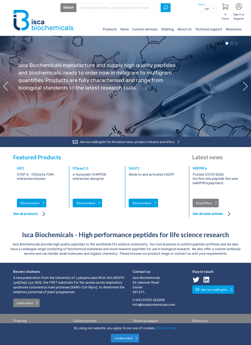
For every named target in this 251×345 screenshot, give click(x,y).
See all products (25, 214)
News (124, 29)
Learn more (25, 303)
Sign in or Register (238, 16)
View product (30, 203)
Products (110, 29)
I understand (123, 338)
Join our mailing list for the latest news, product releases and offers (123, 142)
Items (225, 16)
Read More (204, 203)
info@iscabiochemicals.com (154, 305)
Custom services (145, 29)
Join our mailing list (211, 290)
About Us (184, 29)
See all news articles (208, 214)
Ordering (167, 29)
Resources (234, 29)
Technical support (208, 29)
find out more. (166, 328)
